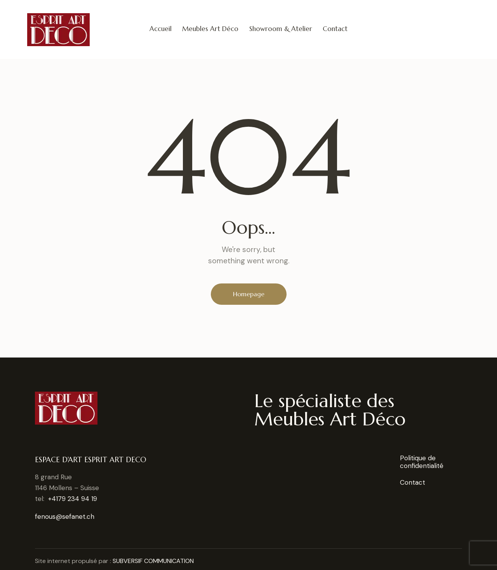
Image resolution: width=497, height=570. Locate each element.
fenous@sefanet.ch (64, 516)
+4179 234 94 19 (72, 498)
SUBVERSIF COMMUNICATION (153, 561)
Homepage (248, 294)
